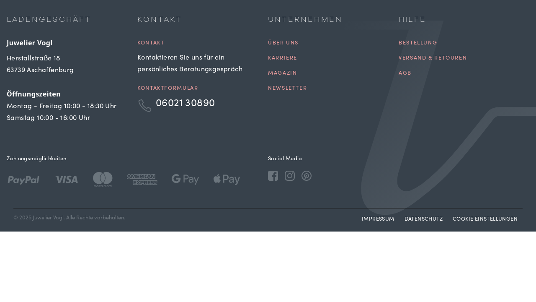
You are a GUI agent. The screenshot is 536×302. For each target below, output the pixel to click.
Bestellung (418, 43)
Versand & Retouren (433, 58)
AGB (405, 73)
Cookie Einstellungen (485, 219)
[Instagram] (290, 175)
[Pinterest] (307, 175)
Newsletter (287, 88)
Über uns (283, 43)
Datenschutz (424, 219)
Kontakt (150, 43)
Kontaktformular (167, 88)
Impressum (378, 219)
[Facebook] (273, 175)
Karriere (282, 58)
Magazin (282, 73)
